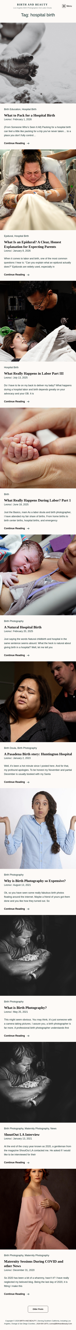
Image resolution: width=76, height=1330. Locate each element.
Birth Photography (14, 621)
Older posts (38, 1309)
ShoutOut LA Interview (22, 1135)
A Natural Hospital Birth (23, 627)
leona (7, 119)
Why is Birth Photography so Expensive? (35, 881)
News (53, 1128)
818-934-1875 (42, 1324)
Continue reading (16, 143)
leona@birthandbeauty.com (60, 1324)
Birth (6, 494)
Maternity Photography (37, 1128)
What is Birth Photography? (25, 1008)
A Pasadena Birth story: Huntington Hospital (38, 754)
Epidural (8, 236)
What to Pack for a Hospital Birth (29, 115)
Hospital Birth (29, 109)
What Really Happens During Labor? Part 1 (37, 500)
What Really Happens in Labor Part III (34, 373)
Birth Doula (10, 748)
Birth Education (12, 109)
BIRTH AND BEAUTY (32, 4)
